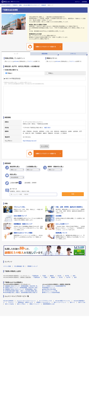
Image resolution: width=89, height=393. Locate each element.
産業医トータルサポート (43, 302)
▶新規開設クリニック (48, 287)
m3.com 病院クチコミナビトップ (32, 5)
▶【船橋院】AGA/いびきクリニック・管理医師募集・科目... (20, 289)
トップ (16, 53)
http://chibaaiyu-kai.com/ (29, 141)
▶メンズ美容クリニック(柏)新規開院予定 (54, 286)
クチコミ (73, 53)
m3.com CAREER (8, 300)
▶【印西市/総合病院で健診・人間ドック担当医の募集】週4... (20, 291)
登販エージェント (34, 304)
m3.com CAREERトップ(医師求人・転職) (12, 5)
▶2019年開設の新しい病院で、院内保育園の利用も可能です (20, 292)
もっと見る (44, 146)
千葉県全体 (35, 275)
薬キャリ (72, 302)
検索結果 (43, 5)
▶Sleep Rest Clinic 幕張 (49, 289)
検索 (73, 194)
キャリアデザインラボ (45, 300)
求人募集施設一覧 (19, 266)
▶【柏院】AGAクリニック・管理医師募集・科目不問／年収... (20, 287)
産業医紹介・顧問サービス (25, 302)
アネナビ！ (11, 302)
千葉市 (44, 275)
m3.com (16, 61)
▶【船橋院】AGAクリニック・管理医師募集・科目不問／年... (20, 286)
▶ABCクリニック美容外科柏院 (51, 292)
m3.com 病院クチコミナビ (62, 300)
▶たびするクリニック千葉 (49, 291)
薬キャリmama (9, 304)
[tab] (16, 53)
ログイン (77, 1)
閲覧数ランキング (33, 266)
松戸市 (67, 275)
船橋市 (52, 275)
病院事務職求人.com (48, 304)
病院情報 (44, 53)
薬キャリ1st (81, 302)
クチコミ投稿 (7, 266)
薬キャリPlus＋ (21, 304)
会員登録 (84, 1)
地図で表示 (47, 127)
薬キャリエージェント (60, 302)
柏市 (74, 275)
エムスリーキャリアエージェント (26, 300)
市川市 (59, 275)
